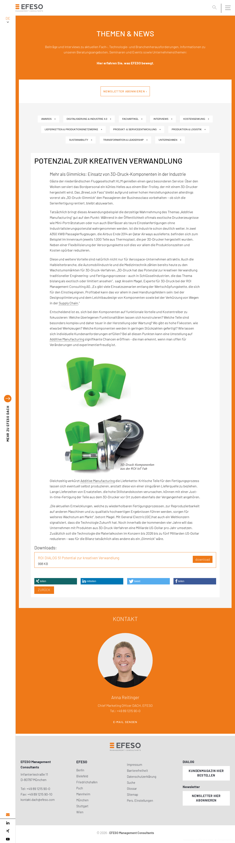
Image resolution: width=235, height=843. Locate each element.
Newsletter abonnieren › (125, 91)
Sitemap (132, 794)
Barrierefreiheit (137, 770)
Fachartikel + (132, 119)
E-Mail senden (125, 722)
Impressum (134, 764)
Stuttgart (82, 806)
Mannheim (83, 794)
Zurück (44, 590)
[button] (55, 581)
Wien (79, 812)
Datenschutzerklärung (141, 776)
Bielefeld (82, 776)
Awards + (48, 119)
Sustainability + (80, 140)
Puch (79, 788)
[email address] (7, 814)
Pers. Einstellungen (140, 800)
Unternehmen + (170, 140)
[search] (215, 8)
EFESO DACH (8, 424)
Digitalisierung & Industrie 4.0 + (89, 119)
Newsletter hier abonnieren (206, 798)
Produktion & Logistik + (189, 129)
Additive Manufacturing (67, 339)
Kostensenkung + (196, 119)
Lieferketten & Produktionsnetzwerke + (73, 129)
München (82, 800)
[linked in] (7, 823)
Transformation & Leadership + (125, 140)
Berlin (80, 770)
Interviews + (163, 119)
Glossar (132, 788)
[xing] (7, 831)
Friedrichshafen (87, 782)
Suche (131, 782)
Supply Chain (68, 303)
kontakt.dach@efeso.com (38, 800)
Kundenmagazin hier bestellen (206, 773)
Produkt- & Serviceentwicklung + (137, 129)
